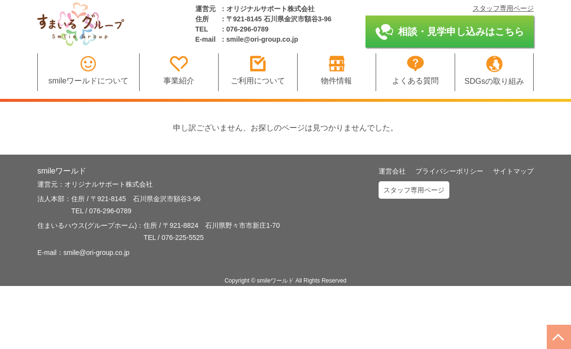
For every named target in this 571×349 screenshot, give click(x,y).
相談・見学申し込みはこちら (449, 32)
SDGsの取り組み (494, 70)
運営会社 (392, 171)
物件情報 (336, 70)
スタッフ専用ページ (503, 8)
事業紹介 (178, 70)
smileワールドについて (88, 70)
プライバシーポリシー (449, 171)
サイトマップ (513, 171)
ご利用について (258, 70)
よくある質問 (415, 70)
